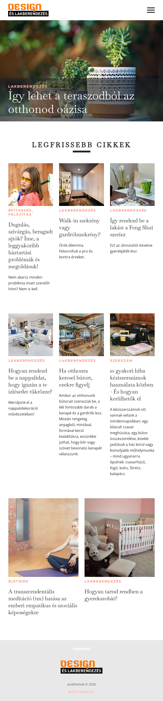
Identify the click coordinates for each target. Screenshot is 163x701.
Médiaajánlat (81, 692)
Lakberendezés (28, 86)
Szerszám (121, 361)
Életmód (18, 581)
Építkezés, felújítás (20, 212)
